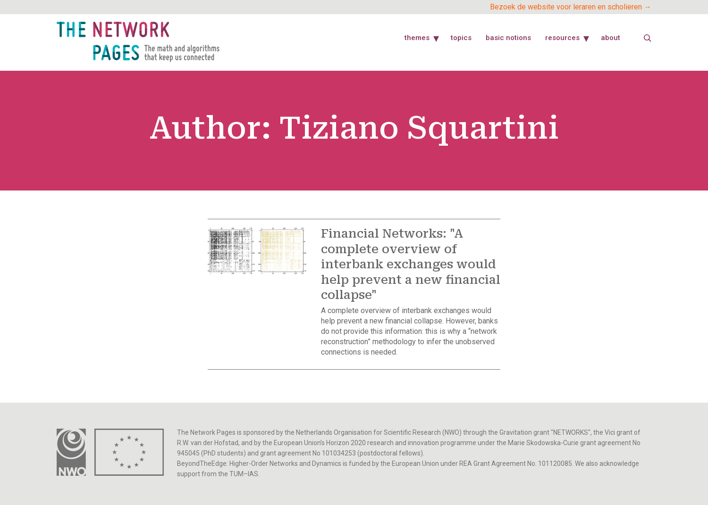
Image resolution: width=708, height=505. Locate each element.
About (610, 37)
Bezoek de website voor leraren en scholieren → (570, 6)
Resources (562, 37)
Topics (461, 37)
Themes (417, 37)
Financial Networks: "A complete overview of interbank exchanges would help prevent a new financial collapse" (410, 264)
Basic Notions (508, 37)
